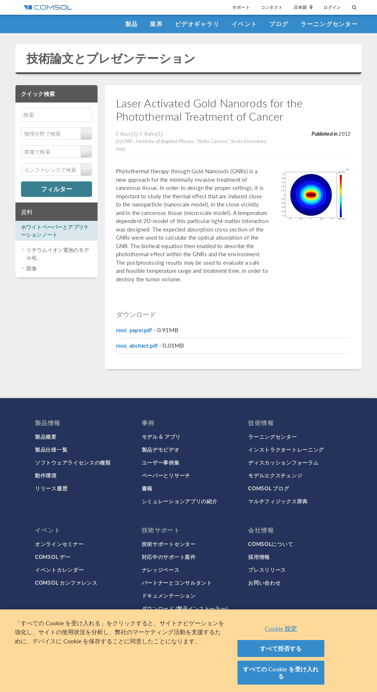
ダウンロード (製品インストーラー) (185, 608)
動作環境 (46, 475)
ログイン (332, 7)
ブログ (278, 24)
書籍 (147, 488)
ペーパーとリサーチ (166, 475)
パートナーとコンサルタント (177, 582)
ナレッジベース (161, 569)
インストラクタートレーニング (286, 449)
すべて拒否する (281, 648)
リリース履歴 (51, 488)
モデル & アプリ (161, 436)
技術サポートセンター (169, 543)
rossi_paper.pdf (134, 330)
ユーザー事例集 (161, 462)
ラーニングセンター (329, 24)
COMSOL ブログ (268, 488)
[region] (188, 650)
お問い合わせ (264, 582)
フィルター (56, 188)
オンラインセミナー (59, 543)
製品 (131, 24)
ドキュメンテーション (169, 595)
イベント (244, 24)
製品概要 (46, 436)
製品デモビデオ (161, 449)
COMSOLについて (270, 543)
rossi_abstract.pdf (137, 345)
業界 (156, 24)
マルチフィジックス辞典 (278, 501)
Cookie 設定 (281, 628)
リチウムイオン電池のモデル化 (58, 253)
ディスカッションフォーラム (283, 462)
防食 (32, 268)
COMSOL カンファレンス (66, 582)
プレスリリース (267, 569)
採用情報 (259, 556)
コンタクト (272, 7)
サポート (241, 7)
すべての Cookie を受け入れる (280, 673)
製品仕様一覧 (51, 449)
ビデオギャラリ (197, 24)
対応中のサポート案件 (169, 556)
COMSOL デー (52, 556)
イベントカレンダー (59, 569)
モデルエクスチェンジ (275, 475)
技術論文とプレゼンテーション (111, 58)
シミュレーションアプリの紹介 (180, 501)
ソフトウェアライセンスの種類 (73, 462)
